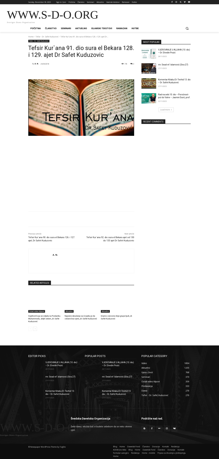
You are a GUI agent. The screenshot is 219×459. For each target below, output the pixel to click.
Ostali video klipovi (36, 311)
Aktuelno (69, 311)
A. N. (37, 64)
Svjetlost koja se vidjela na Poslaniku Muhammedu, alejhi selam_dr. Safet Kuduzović (44, 319)
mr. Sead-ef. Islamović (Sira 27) (173, 64)
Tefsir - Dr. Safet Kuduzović (47, 36)
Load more (166, 109)
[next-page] (35, 329)
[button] (187, 28)
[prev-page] (30, 329)
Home (31, 36)
